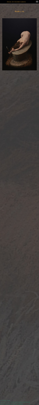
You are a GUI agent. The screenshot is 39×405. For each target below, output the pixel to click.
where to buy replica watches (14, 404)
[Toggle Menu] (37, 1)
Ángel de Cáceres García (16, 2)
